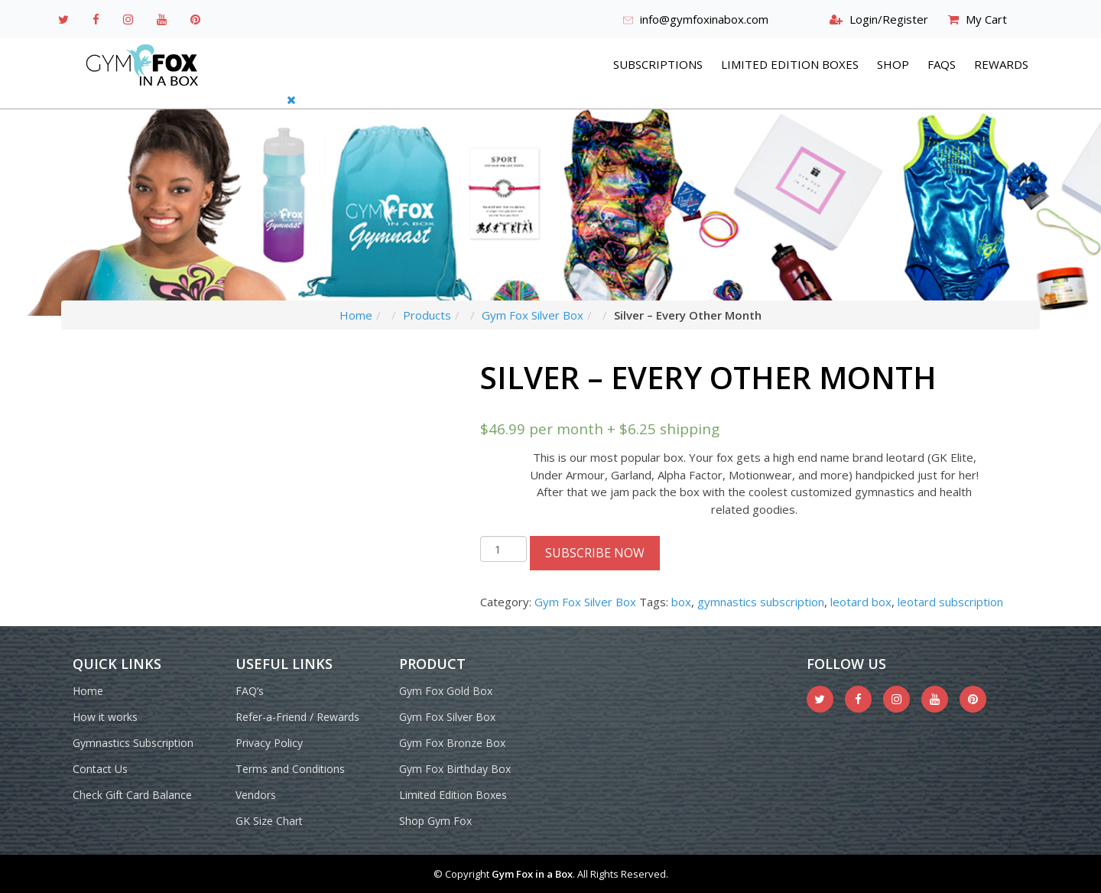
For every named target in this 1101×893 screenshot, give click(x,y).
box (681, 601)
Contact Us (100, 768)
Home (355, 315)
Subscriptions (658, 64)
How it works (105, 717)
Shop (893, 64)
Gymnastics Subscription (133, 743)
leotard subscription (950, 601)
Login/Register (888, 19)
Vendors (255, 794)
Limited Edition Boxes (790, 64)
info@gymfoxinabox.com (704, 19)
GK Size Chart (269, 820)
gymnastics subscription (760, 601)
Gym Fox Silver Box (532, 315)
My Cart (986, 19)
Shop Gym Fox (435, 820)
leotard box (861, 601)
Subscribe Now (595, 552)
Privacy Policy (269, 743)
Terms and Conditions (290, 768)
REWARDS (1001, 64)
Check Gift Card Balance (132, 794)
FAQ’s (249, 691)
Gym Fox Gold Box (445, 691)
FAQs (941, 64)
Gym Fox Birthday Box (455, 768)
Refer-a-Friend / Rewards (297, 717)
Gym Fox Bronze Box (452, 743)
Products (427, 315)
